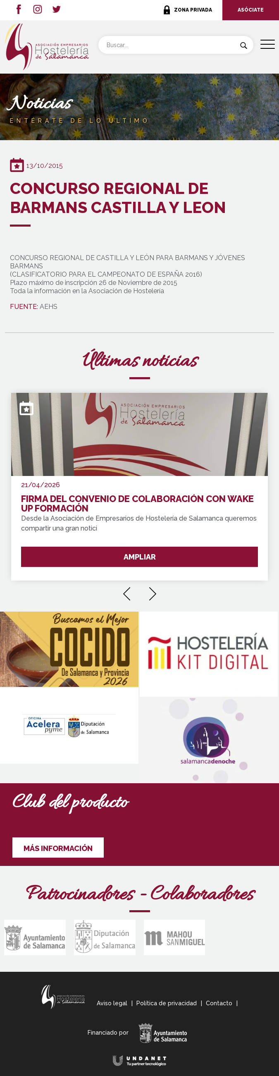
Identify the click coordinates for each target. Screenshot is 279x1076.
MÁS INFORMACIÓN (58, 848)
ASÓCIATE (251, 10)
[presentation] (126, 591)
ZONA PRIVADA (193, 10)
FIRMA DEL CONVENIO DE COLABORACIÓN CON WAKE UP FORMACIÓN (137, 504)
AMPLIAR (140, 556)
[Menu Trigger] (267, 44)
